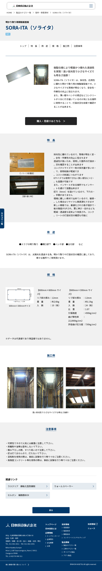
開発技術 (66, 534)
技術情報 (65, 524)
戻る (51, 510)
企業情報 (49, 532)
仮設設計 (66, 527)
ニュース (91, 528)
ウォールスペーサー (63, 486)
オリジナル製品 (69, 552)
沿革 (48, 546)
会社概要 (50, 543)
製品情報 (65, 542)
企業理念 (50, 539)
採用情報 (91, 524)
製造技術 (66, 531)
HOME (9, 12)
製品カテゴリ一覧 (23, 12)
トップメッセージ (53, 536)
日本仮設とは (50, 528)
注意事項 (78, 46)
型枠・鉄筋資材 (41, 12)
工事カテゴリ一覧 (69, 548)
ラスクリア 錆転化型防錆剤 (21, 486)
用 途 (44, 46)
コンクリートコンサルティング (74, 537)
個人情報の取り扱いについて (16, 564)
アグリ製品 (67, 555)
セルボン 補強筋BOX (18, 495)
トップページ (50, 524)
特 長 (34, 46)
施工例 (66, 46)
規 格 (55, 46)
